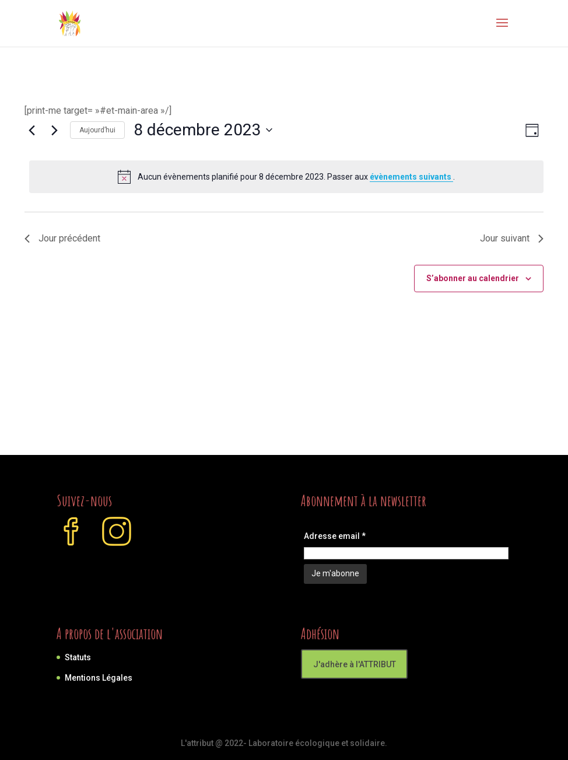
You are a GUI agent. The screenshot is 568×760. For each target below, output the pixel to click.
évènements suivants (411, 176)
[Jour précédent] (31, 130)
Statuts (78, 657)
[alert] (286, 176)
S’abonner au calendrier (472, 278)
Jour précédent (62, 238)
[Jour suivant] (54, 130)
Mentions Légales (98, 677)
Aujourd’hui (97, 130)
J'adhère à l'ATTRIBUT (354, 664)
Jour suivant (512, 238)
